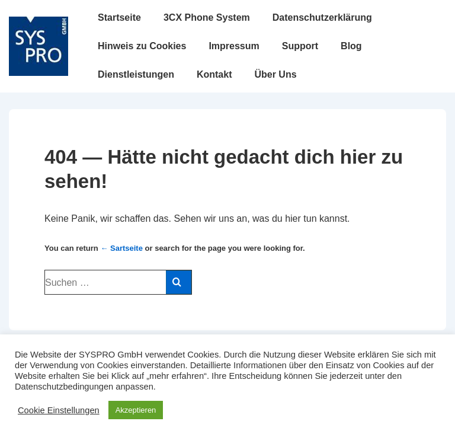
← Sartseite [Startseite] (121, 248)
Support (300, 46)
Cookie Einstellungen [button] (59, 410)
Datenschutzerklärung (322, 17)
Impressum (234, 46)
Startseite (119, 17)
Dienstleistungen (136, 74)
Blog (351, 46)
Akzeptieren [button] (136, 410)
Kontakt (214, 74)
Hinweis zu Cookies (142, 46)
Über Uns (275, 74)
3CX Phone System (207, 17)
